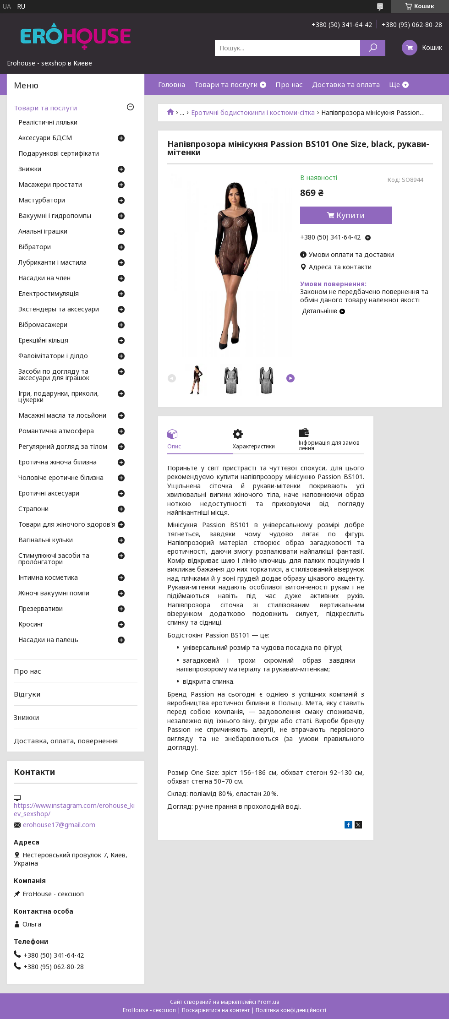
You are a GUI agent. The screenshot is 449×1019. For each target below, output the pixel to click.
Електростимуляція (48, 294)
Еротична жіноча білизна (57, 462)
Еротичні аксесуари (48, 493)
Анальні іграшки (42, 231)
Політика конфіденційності (291, 1010)
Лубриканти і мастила (52, 263)
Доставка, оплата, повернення (66, 740)
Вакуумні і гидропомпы (54, 216)
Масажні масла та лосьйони (62, 416)
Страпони (33, 509)
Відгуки (27, 693)
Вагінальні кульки (45, 540)
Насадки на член (44, 278)
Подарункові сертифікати (58, 154)
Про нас (289, 84)
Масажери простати (50, 185)
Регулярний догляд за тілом (62, 447)
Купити (350, 215)
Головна (171, 84)
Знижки (29, 169)
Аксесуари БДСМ (45, 138)
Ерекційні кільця (43, 340)
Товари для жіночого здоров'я (66, 525)
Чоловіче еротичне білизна (61, 478)
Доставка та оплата (346, 84)
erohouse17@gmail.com (59, 825)
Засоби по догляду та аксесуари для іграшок (53, 375)
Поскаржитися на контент (216, 1010)
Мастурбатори (41, 200)
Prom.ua (268, 1002)
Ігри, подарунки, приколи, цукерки (58, 397)
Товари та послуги (225, 84)
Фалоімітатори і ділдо (53, 356)
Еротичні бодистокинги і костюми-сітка (253, 113)
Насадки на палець (48, 640)
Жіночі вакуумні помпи (53, 593)
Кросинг (31, 624)
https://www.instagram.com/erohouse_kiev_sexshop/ (74, 809)
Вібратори (34, 247)
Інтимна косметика (48, 578)
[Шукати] (372, 48)
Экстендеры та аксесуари (58, 309)
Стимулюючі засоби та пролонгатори (53, 559)
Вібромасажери (42, 325)
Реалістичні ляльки (47, 122)
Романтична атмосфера (56, 431)
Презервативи (40, 609)
